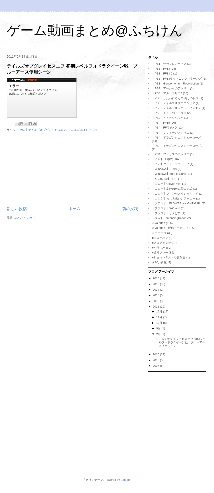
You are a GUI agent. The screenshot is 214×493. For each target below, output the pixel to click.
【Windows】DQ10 (164, 169)
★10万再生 (159, 262)
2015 (156, 284)
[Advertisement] (72, 169)
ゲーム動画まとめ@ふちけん (95, 30)
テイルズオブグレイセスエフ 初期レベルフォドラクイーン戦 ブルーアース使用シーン (180, 342)
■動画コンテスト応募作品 (168, 257)
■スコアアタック (163, 242)
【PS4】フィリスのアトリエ (170, 154)
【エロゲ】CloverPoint (166, 183)
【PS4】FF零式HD (164, 127)
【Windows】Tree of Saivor (169, 173)
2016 (156, 278)
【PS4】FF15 (161, 122)
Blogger (125, 479)
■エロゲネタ (160, 237)
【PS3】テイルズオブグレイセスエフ (41, 129)
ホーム (74, 209)
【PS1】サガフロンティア (169, 63)
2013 (156, 295)
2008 (156, 360)
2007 (156, 365)
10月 (159, 322)
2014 (156, 289)
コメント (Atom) (24, 217)
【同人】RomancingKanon (169, 218)
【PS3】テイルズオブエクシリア (173, 103)
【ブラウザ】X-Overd (166, 208)
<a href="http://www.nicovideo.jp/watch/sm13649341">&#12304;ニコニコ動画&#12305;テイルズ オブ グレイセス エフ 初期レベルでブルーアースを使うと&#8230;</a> (42, 98)
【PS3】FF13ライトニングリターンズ (177, 78)
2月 (159, 334)
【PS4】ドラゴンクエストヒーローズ (176, 137)
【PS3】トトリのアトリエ (169, 113)
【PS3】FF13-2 (162, 73)
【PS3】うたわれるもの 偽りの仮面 (175, 98)
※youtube (158, 223)
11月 (159, 317)
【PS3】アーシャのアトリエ (170, 88)
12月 (159, 311)
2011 (156, 306)
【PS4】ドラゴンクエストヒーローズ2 (177, 145)
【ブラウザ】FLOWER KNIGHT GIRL (176, 203)
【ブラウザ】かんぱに (166, 213)
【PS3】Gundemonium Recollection (175, 83)
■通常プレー (160, 252)
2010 (156, 354)
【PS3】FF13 (161, 68)
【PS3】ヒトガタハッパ (167, 117)
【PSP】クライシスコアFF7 (170, 164)
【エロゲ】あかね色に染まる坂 (172, 188)
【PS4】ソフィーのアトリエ (170, 132)
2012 (156, 301)
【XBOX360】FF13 (164, 179)
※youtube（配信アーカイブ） (171, 227)
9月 (159, 328)
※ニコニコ (75, 129)
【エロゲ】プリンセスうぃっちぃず (175, 193)
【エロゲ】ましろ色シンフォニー (173, 198)
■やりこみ (90, 129)
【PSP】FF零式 (162, 159)
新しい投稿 (17, 209)
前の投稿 (130, 209)
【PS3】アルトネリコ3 (167, 93)
